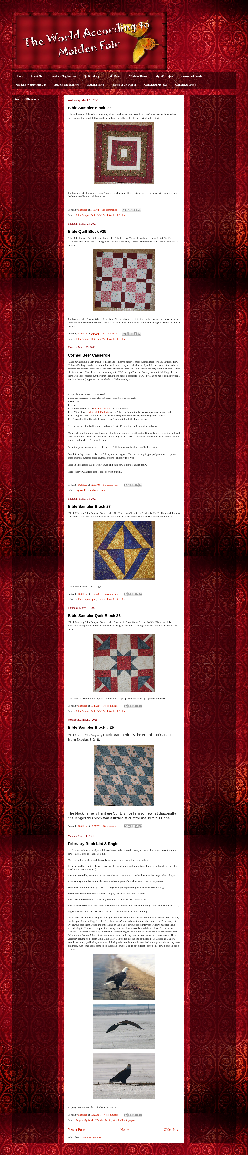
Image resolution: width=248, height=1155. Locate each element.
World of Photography (124, 1120)
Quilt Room (114, 76)
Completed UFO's (185, 84)
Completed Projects (155, 84)
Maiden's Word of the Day (31, 84)
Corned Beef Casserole (89, 355)
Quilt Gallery (91, 76)
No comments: (109, 209)
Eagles (79, 1120)
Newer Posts (76, 1130)
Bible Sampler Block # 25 (91, 727)
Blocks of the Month (124, 84)
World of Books (138, 76)
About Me (36, 76)
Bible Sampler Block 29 (89, 108)
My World (102, 215)
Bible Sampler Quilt (86, 215)
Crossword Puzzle (191, 76)
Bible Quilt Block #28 (87, 231)
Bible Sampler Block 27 (89, 506)
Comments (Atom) (91, 1137)
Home (19, 76)
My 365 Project (164, 76)
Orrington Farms (101, 408)
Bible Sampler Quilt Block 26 (94, 615)
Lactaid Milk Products (97, 411)
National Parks (95, 84)
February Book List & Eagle (93, 844)
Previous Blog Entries (63, 76)
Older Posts (172, 1130)
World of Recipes (96, 490)
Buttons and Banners (66, 84)
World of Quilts (117, 215)
